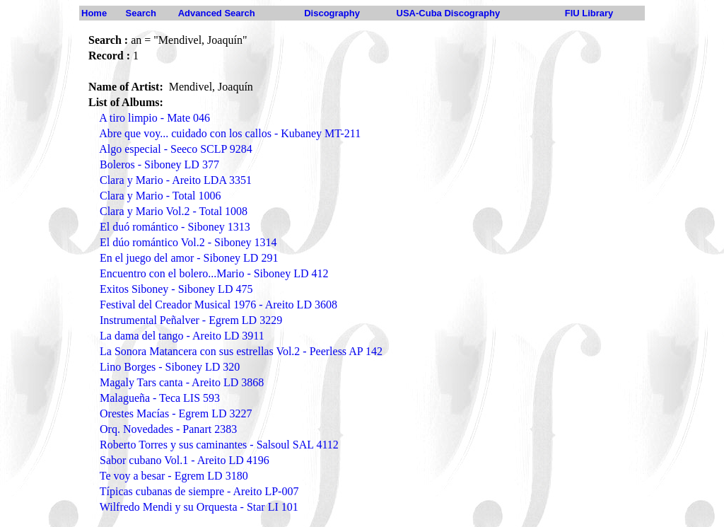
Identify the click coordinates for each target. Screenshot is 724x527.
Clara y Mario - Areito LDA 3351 (176, 180)
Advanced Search (216, 13)
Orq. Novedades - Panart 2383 (168, 429)
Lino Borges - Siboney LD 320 (170, 367)
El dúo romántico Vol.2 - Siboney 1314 (188, 242)
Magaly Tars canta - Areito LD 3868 (182, 382)
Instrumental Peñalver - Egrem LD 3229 (191, 320)
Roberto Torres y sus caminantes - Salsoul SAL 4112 (219, 445)
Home (94, 13)
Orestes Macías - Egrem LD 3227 (176, 413)
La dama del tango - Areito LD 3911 (182, 336)
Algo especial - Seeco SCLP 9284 (175, 149)
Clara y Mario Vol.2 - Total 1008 (173, 211)
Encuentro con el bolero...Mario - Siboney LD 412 (214, 273)
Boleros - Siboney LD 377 (159, 164)
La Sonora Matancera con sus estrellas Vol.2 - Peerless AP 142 (241, 351)
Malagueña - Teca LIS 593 (160, 398)
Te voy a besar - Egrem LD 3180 (174, 476)
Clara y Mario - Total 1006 (160, 196)
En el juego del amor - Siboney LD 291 (189, 258)
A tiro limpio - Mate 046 (154, 118)
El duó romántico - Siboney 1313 (175, 227)
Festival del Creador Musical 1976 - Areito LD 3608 (218, 305)
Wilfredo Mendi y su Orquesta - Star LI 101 (199, 507)
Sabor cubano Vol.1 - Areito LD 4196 (184, 460)
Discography (332, 13)
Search (141, 13)
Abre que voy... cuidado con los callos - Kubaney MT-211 (230, 133)
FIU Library (589, 13)
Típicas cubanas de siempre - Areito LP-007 (199, 491)
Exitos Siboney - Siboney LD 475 (176, 289)
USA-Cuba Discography (449, 13)
